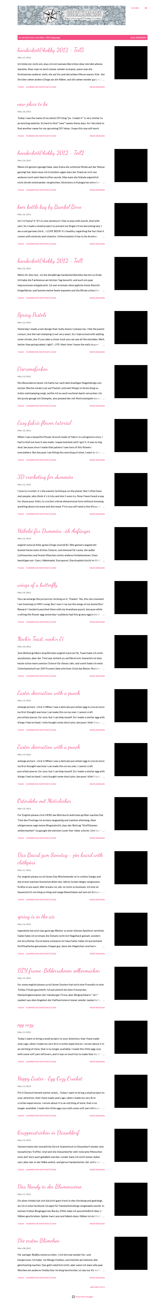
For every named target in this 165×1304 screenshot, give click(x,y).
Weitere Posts (97, 1287)
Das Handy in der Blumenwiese (50, 1186)
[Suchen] (135, 8)
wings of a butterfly (37, 584)
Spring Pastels (32, 314)
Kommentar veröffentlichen (41, 87)
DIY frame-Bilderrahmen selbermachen (59, 970)
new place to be (33, 103)
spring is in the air (36, 916)
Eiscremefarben (33, 368)
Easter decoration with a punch (49, 693)
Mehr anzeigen (97, 87)
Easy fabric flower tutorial (44, 422)
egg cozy (26, 1024)
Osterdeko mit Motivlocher (44, 800)
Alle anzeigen (138, 37)
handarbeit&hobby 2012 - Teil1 (50, 260)
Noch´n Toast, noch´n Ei (41, 638)
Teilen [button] (21, 87)
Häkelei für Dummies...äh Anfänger (54, 530)
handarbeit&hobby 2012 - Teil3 (51, 50)
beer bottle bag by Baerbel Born (50, 206)
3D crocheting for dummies (45, 476)
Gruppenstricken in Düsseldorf (48, 1132)
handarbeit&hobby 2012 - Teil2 (51, 152)
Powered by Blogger (82, 1296)
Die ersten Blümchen (39, 1240)
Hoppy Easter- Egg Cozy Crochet (50, 1078)
